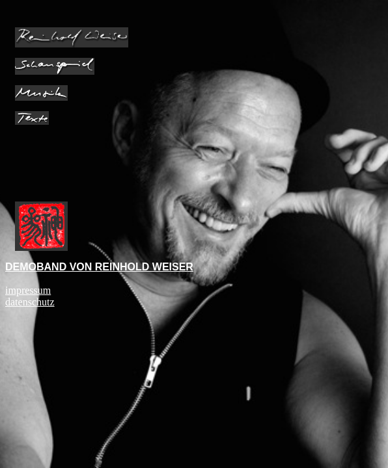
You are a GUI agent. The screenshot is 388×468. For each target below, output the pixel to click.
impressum (28, 290)
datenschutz (30, 301)
